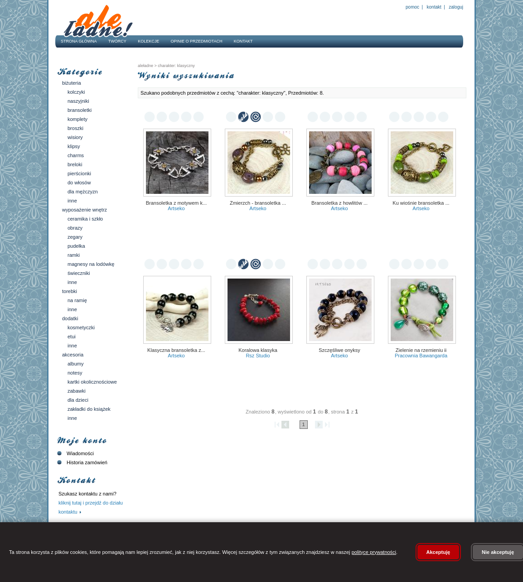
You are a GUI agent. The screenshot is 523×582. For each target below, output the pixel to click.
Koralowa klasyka (257, 350)
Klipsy (74, 146)
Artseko (176, 208)
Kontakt (434, 7)
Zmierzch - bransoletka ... (258, 203)
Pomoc (412, 7)
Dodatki (70, 318)
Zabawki (77, 391)
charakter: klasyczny (176, 65)
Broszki (75, 128)
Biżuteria (71, 83)
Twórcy (117, 41)
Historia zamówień (81, 462)
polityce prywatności (374, 552)
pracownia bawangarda (421, 355)
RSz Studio (258, 355)
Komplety (77, 119)
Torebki (69, 291)
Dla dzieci (78, 400)
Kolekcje (148, 41)
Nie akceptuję (498, 552)
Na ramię (77, 300)
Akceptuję (438, 552)
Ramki (74, 255)
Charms (76, 155)
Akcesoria (72, 354)
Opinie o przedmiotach (197, 41)
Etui (72, 336)
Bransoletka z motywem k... (176, 203)
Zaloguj (455, 7)
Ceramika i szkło (85, 218)
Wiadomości (74, 453)
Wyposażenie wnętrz (84, 209)
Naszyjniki (78, 101)
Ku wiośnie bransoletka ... (420, 203)
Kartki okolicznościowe (92, 382)
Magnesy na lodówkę (91, 264)
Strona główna (79, 41)
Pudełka (76, 246)
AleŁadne (145, 65)
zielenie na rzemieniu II (421, 350)
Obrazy (75, 228)
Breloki (75, 164)
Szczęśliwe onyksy (339, 350)
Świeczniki (79, 273)
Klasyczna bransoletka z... (176, 350)
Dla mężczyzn (83, 191)
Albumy (75, 363)
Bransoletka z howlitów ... (339, 203)
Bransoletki (80, 110)
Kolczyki (76, 92)
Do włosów (79, 182)
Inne (72, 200)
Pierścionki (79, 173)
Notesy (75, 372)
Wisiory (75, 137)
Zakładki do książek (89, 409)
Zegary (75, 237)
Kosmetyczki (81, 327)
